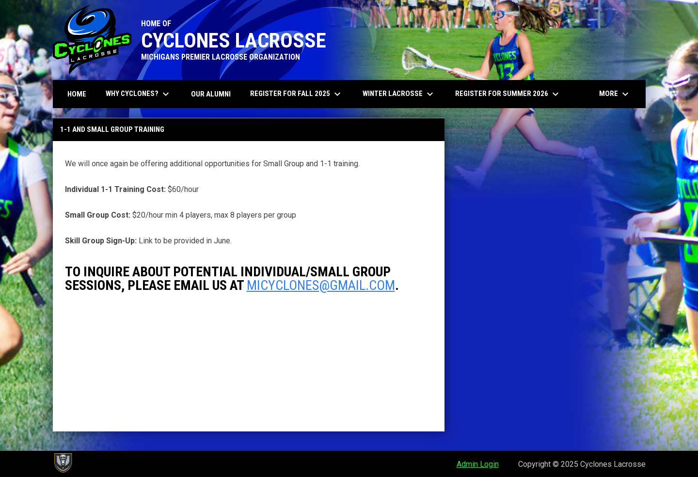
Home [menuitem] (76, 94)
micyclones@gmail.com (321, 285)
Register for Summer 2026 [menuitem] (508, 94)
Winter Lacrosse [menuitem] (403, 94)
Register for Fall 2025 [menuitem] (300, 94)
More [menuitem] (615, 94)
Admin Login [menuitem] (478, 464)
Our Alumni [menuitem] (211, 94)
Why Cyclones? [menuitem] (139, 94)
